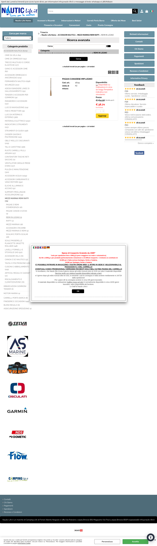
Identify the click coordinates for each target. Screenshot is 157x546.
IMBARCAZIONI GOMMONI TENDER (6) (15, 288)
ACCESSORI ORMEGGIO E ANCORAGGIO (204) (16, 77)
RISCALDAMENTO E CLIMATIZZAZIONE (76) (14, 281)
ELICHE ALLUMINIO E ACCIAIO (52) (14, 188)
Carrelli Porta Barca (96, 21)
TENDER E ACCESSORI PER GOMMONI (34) (16, 97)
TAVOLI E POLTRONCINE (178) (17, 264)
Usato (89, 26)
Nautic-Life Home (21, 21)
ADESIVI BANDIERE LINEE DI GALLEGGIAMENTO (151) (17, 90)
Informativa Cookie (24, 543)
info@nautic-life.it (66, 2)
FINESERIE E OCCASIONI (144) (16, 302)
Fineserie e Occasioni (52, 26)
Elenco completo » (146, 144)
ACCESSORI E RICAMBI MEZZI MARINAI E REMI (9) (17, 230)
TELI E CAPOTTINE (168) (15, 148)
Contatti (7, 500)
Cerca (50, 47)
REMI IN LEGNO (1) (14, 218)
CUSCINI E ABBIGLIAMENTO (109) (17, 269)
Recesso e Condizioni (13, 513)
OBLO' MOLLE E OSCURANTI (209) (17, 143)
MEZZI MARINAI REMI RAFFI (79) (17, 200)
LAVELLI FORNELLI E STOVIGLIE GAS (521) (14, 252)
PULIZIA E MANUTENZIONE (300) (16, 171)
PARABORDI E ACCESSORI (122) (16, 103)
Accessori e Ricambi (45, 21)
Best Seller (139, 21)
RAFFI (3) (10, 222)
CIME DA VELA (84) (13, 56)
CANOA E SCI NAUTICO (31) (16, 261)
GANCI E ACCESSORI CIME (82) (16, 71)
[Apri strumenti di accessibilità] (151, 537)
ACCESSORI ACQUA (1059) (16, 177)
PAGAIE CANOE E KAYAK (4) (16, 213)
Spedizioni (8, 510)
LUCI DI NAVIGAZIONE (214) (16, 108)
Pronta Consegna (106, 26)
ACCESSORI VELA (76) (14, 257)
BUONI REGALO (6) (12, 306)
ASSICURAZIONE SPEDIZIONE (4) (18, 310)
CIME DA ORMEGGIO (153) (16, 60)
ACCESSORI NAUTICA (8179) (16, 52)
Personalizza (107, 542)
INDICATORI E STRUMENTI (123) (16, 126)
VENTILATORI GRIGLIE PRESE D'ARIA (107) (17, 165)
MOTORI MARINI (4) (12, 294)
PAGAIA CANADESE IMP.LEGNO (77, 80)
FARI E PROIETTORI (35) (15, 112)
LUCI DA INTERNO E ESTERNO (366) (13, 116)
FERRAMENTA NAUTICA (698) (17, 82)
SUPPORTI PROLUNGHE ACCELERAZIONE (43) (15, 194)
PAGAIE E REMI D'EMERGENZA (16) (14, 207)
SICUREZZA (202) (12, 86)
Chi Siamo (8, 504)
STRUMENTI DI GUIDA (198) (16, 132)
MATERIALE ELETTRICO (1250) (17, 122)
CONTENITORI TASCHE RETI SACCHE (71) (17, 159)
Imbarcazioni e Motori (70, 21)
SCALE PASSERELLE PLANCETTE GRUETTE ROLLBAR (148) (14, 244)
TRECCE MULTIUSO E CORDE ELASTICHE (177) (17, 64)
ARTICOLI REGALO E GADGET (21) (17, 275)
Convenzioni (74, 26)
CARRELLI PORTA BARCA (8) (16, 299)
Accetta (135, 542)
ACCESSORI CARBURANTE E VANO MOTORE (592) (17, 181)
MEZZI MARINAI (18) (14, 225)
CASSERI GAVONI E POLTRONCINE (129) (13, 136)
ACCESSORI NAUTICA (61, 54)
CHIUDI (155, 539)
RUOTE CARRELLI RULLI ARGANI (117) (15, 153)
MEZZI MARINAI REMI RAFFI (81, 54)
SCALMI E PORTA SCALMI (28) (17, 236)
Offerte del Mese (119, 21)
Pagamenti (8, 507)
